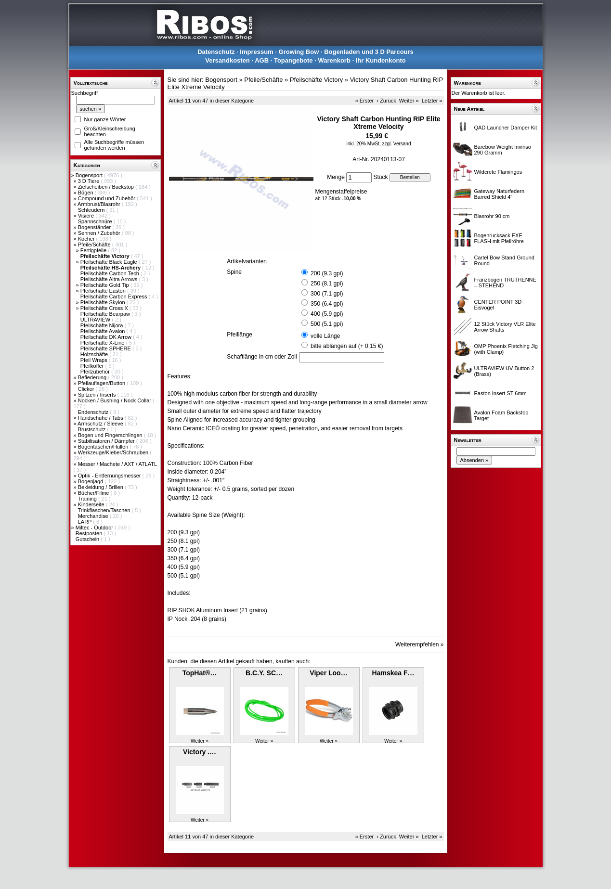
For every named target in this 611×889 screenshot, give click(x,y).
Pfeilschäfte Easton (103, 291)
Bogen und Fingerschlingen (111, 435)
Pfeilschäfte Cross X (105, 308)
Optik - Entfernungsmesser (110, 475)
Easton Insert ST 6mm (500, 393)
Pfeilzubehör (95, 371)
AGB (262, 60)
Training (88, 499)
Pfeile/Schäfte (95, 244)
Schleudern (92, 210)
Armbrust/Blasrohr (100, 204)
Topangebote (293, 60)
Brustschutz (92, 429)
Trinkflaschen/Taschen (104, 510)
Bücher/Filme (94, 493)
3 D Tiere (89, 181)
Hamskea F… (393, 673)
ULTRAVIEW (96, 319)
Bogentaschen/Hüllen (104, 447)
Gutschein (88, 539)
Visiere (86, 216)
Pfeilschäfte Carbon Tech (110, 273)
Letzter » (432, 100)
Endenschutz (94, 412)
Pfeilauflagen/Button (102, 383)
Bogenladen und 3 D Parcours (369, 51)
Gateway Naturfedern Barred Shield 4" (499, 194)
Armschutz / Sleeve (101, 423)
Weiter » (409, 100)
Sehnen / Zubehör (100, 233)
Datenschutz (215, 51)
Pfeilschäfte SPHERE (106, 348)
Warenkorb (334, 60)
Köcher (87, 239)
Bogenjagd (91, 481)
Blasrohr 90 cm (492, 216)
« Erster (364, 100)
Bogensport (90, 175)
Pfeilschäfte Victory (316, 79)
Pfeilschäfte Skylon (103, 302)
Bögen (86, 192)
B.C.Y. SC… (264, 673)
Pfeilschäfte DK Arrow (106, 337)
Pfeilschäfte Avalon (103, 331)
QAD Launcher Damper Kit (505, 127)
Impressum (256, 51)
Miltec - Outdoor (95, 527)
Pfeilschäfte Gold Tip (105, 285)
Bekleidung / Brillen (101, 487)
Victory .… (199, 752)
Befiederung (93, 377)
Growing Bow (299, 51)
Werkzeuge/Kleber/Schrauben (114, 452)
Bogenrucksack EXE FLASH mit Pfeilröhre (499, 238)
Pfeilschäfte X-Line (103, 343)
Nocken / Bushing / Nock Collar (115, 400)
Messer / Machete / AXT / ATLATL (117, 464)
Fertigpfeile (94, 250)
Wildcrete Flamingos (498, 172)
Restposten (90, 533)
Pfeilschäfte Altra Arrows (109, 279)
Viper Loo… (328, 673)
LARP (85, 522)
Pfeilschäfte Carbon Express (114, 296)
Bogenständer (95, 227)
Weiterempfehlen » (419, 644)
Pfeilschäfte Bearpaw (105, 314)
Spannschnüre (96, 221)
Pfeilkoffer (92, 366)
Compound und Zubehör (107, 198)
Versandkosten (227, 60)
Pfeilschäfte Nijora (102, 325)
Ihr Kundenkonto (381, 60)
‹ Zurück (386, 100)
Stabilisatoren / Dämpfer (107, 441)
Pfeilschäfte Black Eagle (109, 262)
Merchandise (94, 516)
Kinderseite (92, 504)
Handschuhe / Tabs (101, 418)
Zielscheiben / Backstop (106, 187)
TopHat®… (199, 673)
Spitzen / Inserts (97, 395)
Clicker (87, 389)
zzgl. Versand (396, 143)
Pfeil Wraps (94, 360)
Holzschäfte (95, 354)
